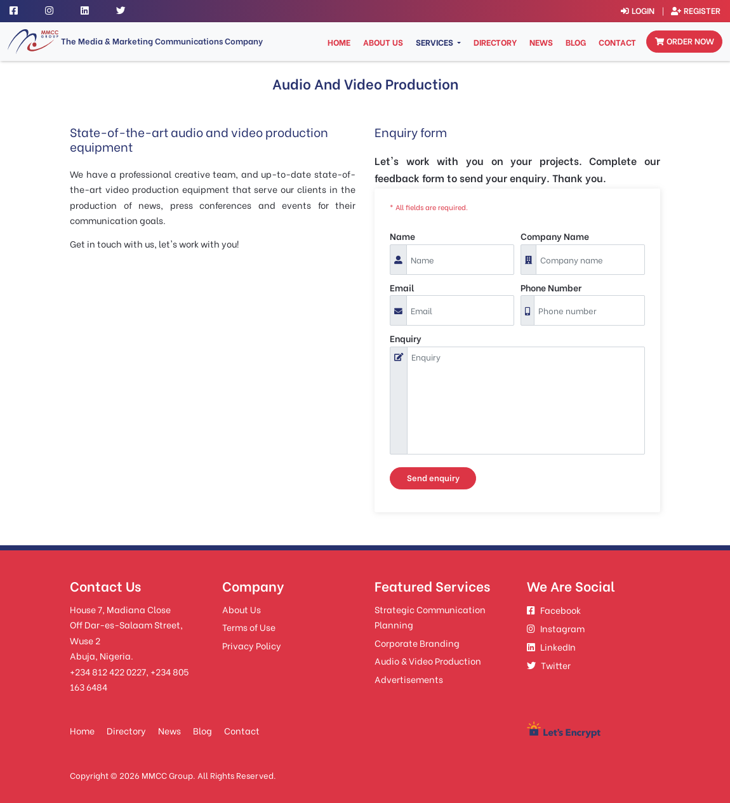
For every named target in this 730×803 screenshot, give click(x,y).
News (541, 42)
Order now (684, 40)
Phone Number (551, 287)
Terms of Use (248, 627)
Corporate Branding (417, 642)
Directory (495, 42)
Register (695, 10)
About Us (383, 42)
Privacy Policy (251, 645)
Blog (576, 42)
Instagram (556, 628)
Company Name (555, 235)
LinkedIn (551, 646)
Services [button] (435, 42)
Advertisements (409, 679)
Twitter (549, 665)
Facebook (554, 609)
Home (340, 41)
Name (402, 235)
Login (637, 10)
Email (402, 287)
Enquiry (405, 338)
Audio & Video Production (428, 660)
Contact (617, 42)
